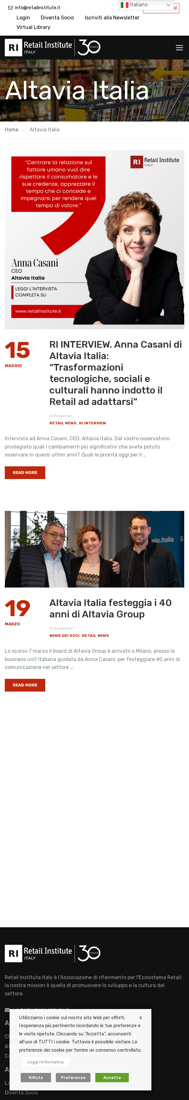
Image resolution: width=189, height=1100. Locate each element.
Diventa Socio (57, 18)
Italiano (134, 5)
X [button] (140, 1017)
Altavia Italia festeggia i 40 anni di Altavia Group (110, 608)
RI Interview (92, 423)
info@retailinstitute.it (38, 7)
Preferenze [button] (73, 1077)
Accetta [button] (112, 1077)
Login (23, 18)
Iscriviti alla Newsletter (112, 18)
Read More (25, 472)
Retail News (62, 423)
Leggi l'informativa (45, 1062)
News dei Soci (64, 635)
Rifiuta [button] (36, 1077)
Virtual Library (33, 27)
